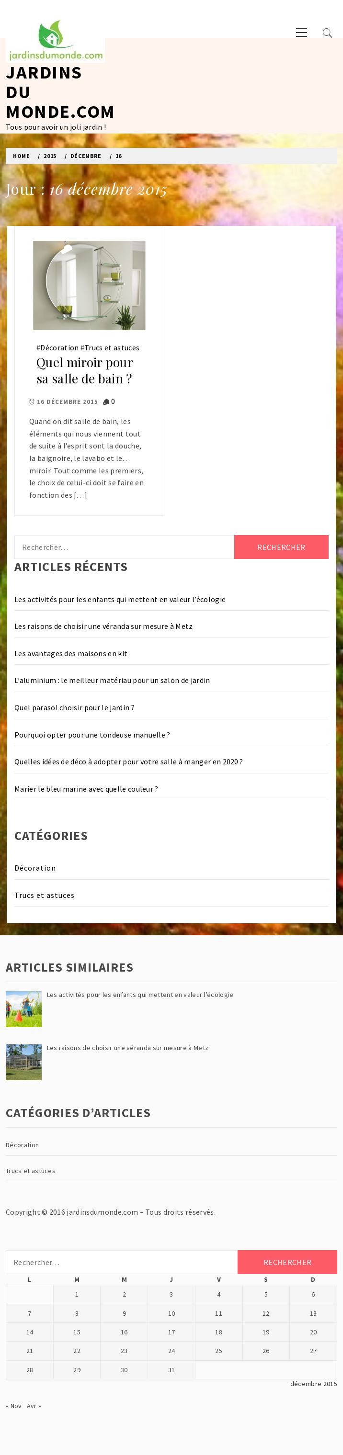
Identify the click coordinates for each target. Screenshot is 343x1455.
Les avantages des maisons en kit (70, 653)
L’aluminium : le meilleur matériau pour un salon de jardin (112, 680)
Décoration (59, 347)
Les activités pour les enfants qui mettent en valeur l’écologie (120, 599)
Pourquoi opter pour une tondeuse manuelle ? (92, 734)
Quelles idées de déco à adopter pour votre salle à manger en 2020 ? (128, 761)
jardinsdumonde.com (102, 1212)
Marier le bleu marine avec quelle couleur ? (86, 789)
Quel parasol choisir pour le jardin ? (74, 707)
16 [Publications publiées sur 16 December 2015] (124, 1332)
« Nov (14, 1405)
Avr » (34, 1405)
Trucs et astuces (111, 347)
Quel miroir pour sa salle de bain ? (84, 370)
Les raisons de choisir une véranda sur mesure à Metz (103, 626)
